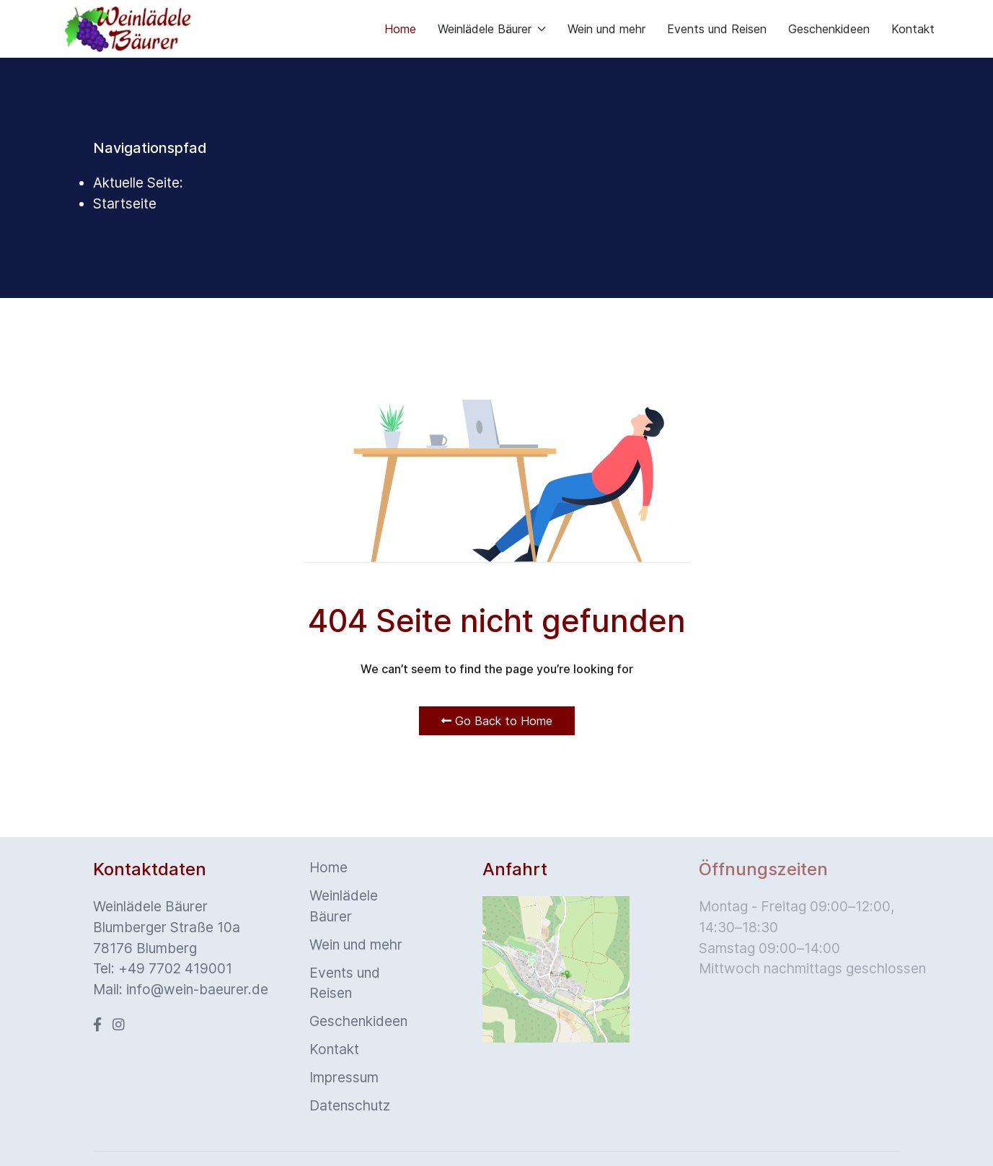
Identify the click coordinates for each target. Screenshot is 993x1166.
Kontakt (913, 29)
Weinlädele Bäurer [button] (492, 29)
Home (400, 29)
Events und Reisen (717, 29)
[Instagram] (118, 1024)
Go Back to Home (496, 721)
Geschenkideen (829, 29)
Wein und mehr (606, 29)
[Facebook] (97, 1024)
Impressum (344, 1077)
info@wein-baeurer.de (197, 989)
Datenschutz (349, 1105)
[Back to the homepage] (127, 29)
